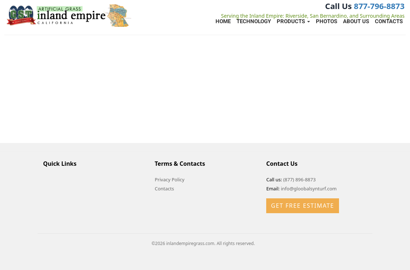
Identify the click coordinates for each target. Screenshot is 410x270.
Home (223, 21)
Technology (254, 21)
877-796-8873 (379, 5)
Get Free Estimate (302, 206)
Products (293, 21)
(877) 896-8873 (299, 179)
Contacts (389, 21)
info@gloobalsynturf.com (308, 188)
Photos (326, 21)
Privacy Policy (169, 179)
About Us (356, 21)
